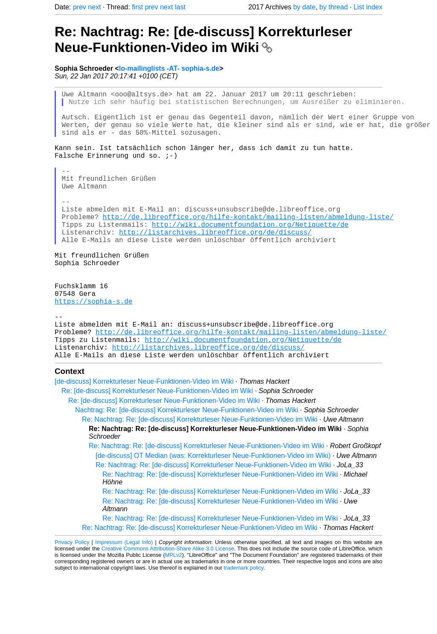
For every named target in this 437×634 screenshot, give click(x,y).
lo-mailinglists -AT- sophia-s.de (169, 68)
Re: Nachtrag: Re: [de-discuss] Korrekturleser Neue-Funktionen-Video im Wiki (203, 39)
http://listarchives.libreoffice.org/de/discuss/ (215, 264)
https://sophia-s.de (93, 348)
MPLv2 (173, 614)
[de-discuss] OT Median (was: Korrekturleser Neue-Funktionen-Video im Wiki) (213, 515)
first (137, 7)
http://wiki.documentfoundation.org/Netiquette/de (250, 255)
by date (304, 7)
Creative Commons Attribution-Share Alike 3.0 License (168, 608)
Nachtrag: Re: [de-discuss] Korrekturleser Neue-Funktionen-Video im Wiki (186, 469)
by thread (333, 7)
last (180, 7)
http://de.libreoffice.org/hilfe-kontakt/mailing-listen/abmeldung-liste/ (248, 245)
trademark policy (243, 627)
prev (79, 7)
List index (367, 7)
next (94, 7)
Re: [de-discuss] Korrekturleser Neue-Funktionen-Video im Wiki (157, 450)
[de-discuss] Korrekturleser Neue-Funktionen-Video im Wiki (144, 441)
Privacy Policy (72, 602)
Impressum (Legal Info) (124, 602)
